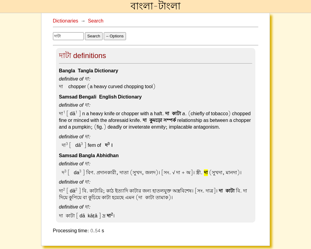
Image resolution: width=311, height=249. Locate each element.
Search (95, 21)
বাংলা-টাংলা (155, 6)
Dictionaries (66, 21)
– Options (115, 36)
